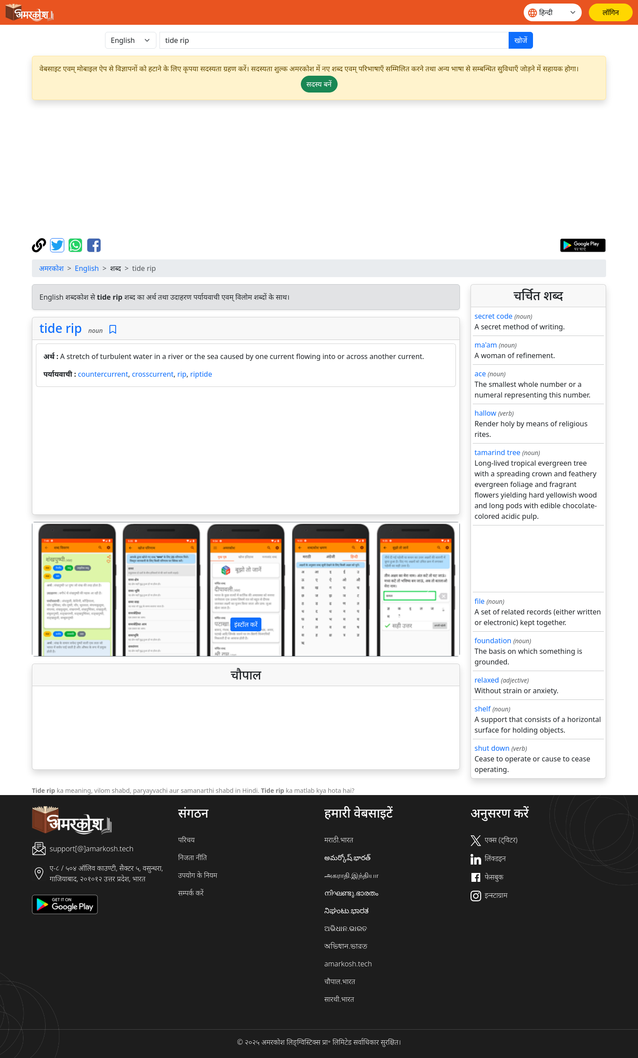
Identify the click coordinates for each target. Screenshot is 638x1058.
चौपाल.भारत (339, 981)
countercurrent (103, 374)
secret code (494, 316)
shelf (482, 709)
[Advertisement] (319, 169)
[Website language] (553, 12)
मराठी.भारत (338, 840)
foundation (493, 640)
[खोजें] (334, 40)
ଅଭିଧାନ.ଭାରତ (345, 928)
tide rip (60, 328)
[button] (64, 589)
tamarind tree (497, 452)
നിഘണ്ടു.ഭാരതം (351, 893)
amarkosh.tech (348, 964)
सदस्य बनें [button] (319, 84)
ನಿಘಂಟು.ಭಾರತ (346, 910)
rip (182, 374)
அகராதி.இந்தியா (351, 875)
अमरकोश (51, 268)
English (87, 268)
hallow (485, 413)
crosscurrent (153, 374)
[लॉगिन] (611, 12)
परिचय (186, 840)
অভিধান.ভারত (345, 946)
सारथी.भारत (339, 999)
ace (480, 373)
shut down (492, 748)
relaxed (487, 680)
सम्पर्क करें (190, 893)
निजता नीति (192, 857)
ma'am (486, 345)
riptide (201, 374)
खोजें (520, 40)
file (480, 601)
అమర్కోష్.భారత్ (347, 857)
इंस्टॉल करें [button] (246, 624)
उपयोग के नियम (197, 875)
